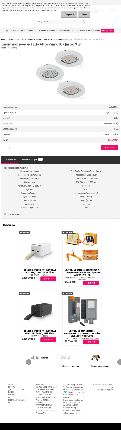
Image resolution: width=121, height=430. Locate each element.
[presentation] (28, 362)
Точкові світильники (34, 39)
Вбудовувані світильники (53, 39)
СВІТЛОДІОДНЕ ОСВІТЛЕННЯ (22, 31)
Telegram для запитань (75, 392)
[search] (83, 21)
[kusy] (9, 147)
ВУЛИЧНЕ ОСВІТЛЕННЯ (67, 31)
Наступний (107, 31)
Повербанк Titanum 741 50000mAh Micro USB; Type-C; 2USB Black (39, 332)
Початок (4, 39)
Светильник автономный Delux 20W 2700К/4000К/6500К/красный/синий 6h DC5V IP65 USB (82, 272)
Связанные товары (32, 159)
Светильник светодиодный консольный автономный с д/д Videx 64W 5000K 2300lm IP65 (82, 333)
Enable (84, 14)
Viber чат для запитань (74, 387)
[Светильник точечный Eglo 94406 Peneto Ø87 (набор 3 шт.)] (60, 50)
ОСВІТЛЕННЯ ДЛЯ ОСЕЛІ (46, 31)
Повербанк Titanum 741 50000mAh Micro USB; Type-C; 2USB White (39, 271)
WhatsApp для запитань (75, 390)
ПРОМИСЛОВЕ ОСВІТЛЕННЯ (90, 31)
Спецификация (10, 159)
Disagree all (69, 14)
